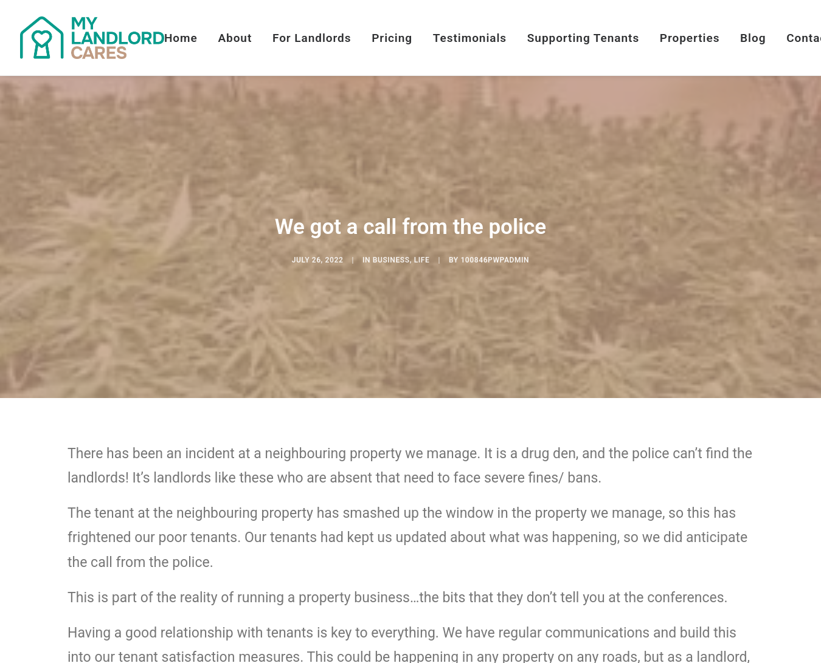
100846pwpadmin (494, 263)
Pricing (392, 38)
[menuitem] (185, 37)
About (235, 38)
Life (422, 263)
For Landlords (312, 38)
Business (391, 263)
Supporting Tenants (583, 38)
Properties (690, 38)
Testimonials (470, 38)
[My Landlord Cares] (92, 37)
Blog (753, 38)
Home (181, 38)
